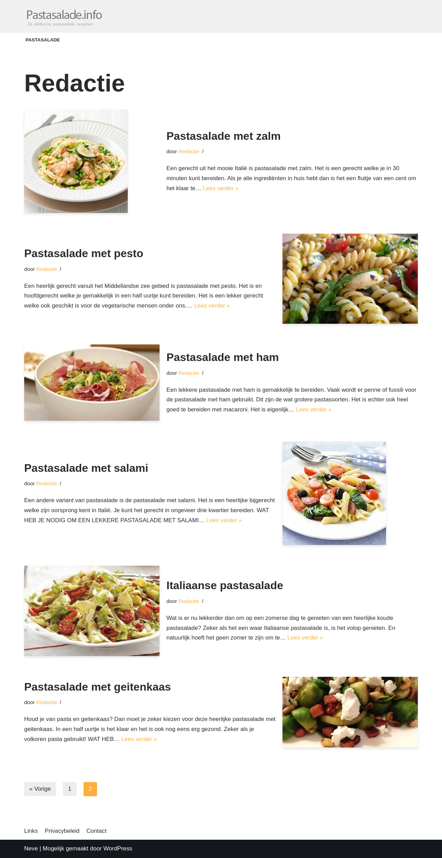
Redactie (189, 151)
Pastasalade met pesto (83, 253)
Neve (31, 848)
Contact (97, 831)
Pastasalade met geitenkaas (97, 687)
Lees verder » (221, 188)
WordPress (117, 848)
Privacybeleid (62, 831)
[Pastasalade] (64, 16)
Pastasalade (43, 39)
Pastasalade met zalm (223, 135)
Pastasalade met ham (222, 357)
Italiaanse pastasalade (224, 585)
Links (31, 831)
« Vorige (40, 789)
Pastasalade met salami (86, 463)
